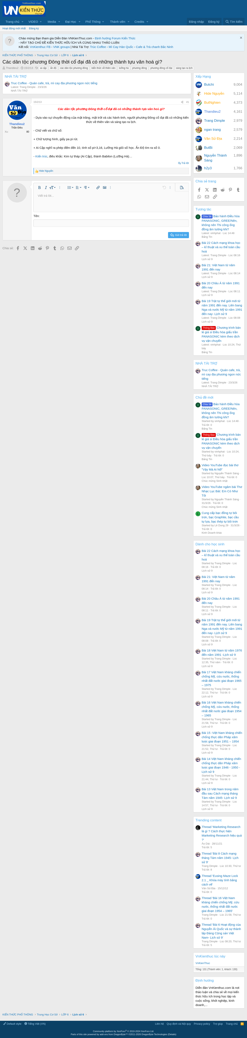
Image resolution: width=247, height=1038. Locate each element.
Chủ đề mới (204, 397)
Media (52, 21)
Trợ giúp (218, 1023)
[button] (22, 21)
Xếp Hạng (203, 76)
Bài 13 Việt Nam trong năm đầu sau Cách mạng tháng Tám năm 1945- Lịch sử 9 (220, 793)
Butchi (209, 84)
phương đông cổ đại (161, 68)
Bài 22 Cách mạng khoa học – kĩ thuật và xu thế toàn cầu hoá (221, 247)
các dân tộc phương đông (74, 68)
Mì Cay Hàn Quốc (121, 47)
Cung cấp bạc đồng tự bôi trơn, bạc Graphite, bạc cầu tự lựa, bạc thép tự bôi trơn (220, 517)
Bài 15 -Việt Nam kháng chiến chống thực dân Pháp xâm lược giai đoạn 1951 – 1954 (222, 737)
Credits (139, 21)
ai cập (43, 68)
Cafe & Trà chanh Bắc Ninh (154, 47)
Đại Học (70, 21)
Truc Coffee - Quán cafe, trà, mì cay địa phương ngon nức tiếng (54, 83)
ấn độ (53, 68)
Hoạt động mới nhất (14, 28)
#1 (187, 102)
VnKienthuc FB (40, 47)
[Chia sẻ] (182, 102)
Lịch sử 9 (207, 259)
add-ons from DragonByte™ (114, 1034)
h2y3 (208, 168)
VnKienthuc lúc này (210, 956)
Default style (12, 1023)
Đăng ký (34, 28)
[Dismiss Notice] (240, 38)
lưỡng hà (124, 68)
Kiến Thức (128, 38)
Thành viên (117, 21)
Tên (36, 216)
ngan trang (212, 130)
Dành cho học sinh (210, 544)
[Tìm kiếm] (234, 21)
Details (172, 1034)
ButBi (208, 148)
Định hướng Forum (108, 38)
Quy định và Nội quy (179, 1023)
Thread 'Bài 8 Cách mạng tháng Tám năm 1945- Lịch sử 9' (220, 858)
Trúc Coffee (98, 47)
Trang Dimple (214, 121)
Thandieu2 (12, 67)
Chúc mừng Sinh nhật (215, 480)
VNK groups (61, 47)
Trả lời (185, 163)
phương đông (139, 68)
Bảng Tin (207, 236)
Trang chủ (12, 21)
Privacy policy (202, 1023)
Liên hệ (159, 1023)
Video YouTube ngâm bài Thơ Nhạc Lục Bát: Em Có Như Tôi (222, 491)
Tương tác (203, 209)
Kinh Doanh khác (212, 532)
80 (27, 131)
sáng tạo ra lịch (184, 68)
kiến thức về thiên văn (103, 68)
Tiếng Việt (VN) (35, 1023)
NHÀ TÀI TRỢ (15, 76)
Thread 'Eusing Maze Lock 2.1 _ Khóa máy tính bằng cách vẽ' (220, 880)
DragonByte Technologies (154, 1034)
